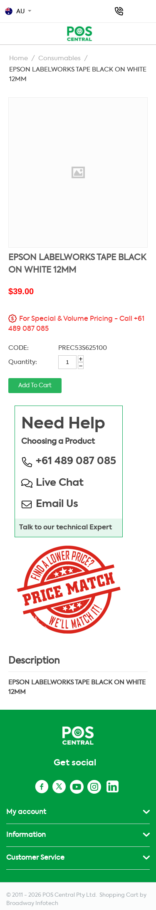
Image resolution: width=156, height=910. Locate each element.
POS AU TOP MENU (9, 32)
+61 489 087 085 (119, 11)
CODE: (18, 348)
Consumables (59, 58)
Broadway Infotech (32, 903)
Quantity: (22, 362)
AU (15, 11)
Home (18, 58)
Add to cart (35, 386)
